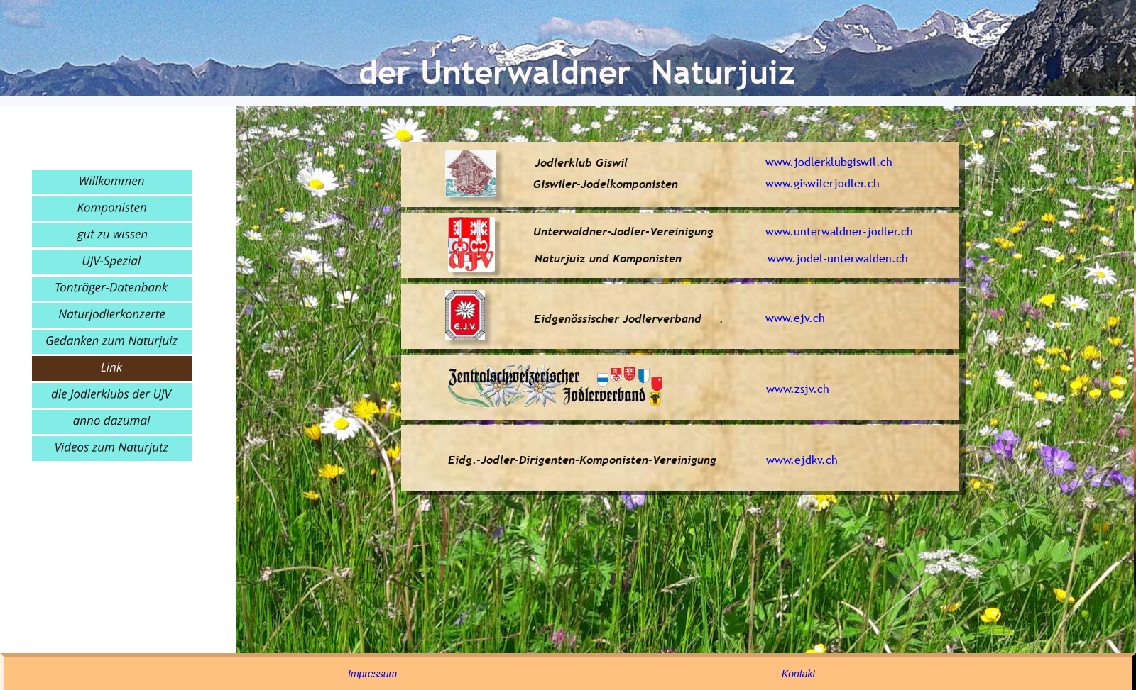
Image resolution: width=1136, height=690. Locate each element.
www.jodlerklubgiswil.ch (828, 161)
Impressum (372, 673)
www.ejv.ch (795, 317)
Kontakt (798, 673)
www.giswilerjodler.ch (822, 183)
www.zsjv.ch (797, 388)
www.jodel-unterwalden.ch (838, 258)
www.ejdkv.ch (802, 459)
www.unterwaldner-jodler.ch (839, 231)
